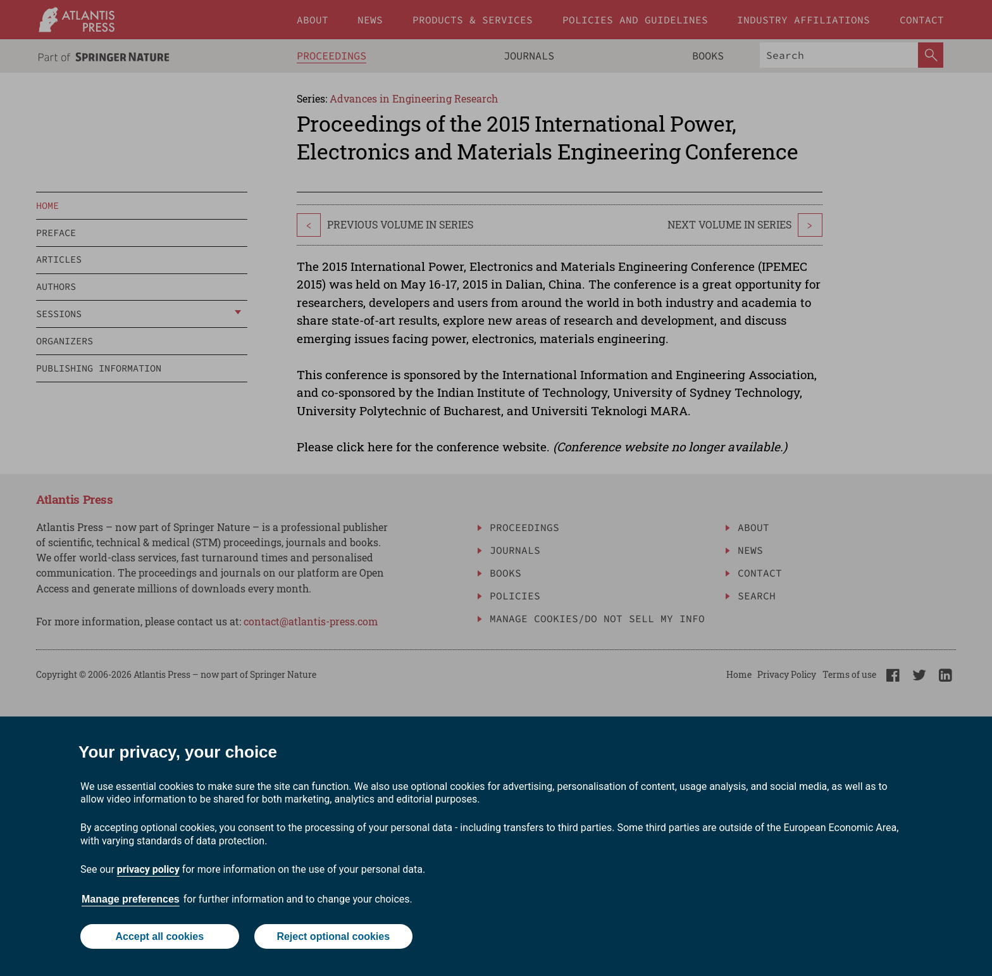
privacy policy (148, 869)
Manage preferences (131, 899)
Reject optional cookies (333, 936)
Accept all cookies (159, 936)
